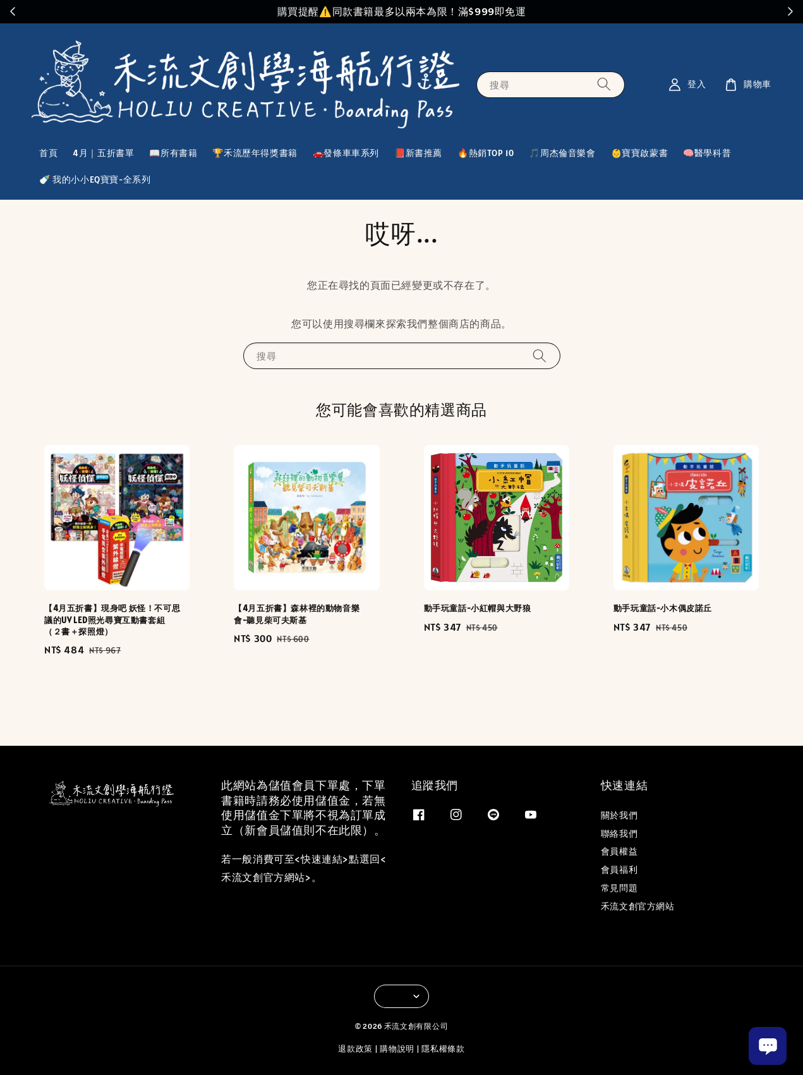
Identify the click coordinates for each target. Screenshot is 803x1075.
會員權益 (619, 851)
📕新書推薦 (418, 153)
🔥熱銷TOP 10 (485, 153)
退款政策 (355, 1048)
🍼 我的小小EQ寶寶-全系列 (94, 179)
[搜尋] (604, 84)
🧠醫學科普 (707, 153)
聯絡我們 (619, 833)
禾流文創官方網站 (638, 906)
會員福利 (619, 869)
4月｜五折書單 (103, 153)
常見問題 (619, 888)
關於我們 (619, 815)
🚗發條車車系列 (346, 153)
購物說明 (397, 1048)
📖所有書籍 (173, 153)
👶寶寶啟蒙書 (639, 153)
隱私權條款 (443, 1048)
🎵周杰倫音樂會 (562, 153)
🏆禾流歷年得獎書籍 (254, 153)
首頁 (48, 153)
